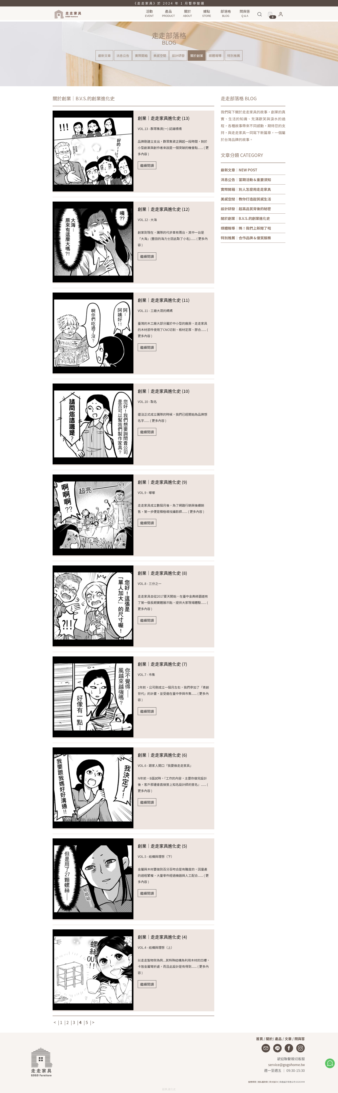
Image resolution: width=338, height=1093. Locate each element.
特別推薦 (244, 56)
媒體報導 (223, 56)
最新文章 (94, 56)
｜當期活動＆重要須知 (246, 179)
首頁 (259, 1038)
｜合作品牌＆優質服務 (246, 237)
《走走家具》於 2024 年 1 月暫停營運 (169, 3)
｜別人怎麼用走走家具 (246, 189)
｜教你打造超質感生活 (246, 199)
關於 (269, 1038)
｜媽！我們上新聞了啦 (246, 228)
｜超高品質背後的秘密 (246, 208)
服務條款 (252, 1081)
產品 (278, 1038)
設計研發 (180, 56)
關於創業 (201, 56)
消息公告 (115, 56)
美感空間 (158, 56)
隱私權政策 (263, 1081)
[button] (280, 16)
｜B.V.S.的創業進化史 (245, 218)
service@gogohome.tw (286, 1064)
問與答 (299, 1038)
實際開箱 (137, 56)
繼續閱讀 (147, 165)
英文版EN (273, 1081)
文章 (288, 1038)
